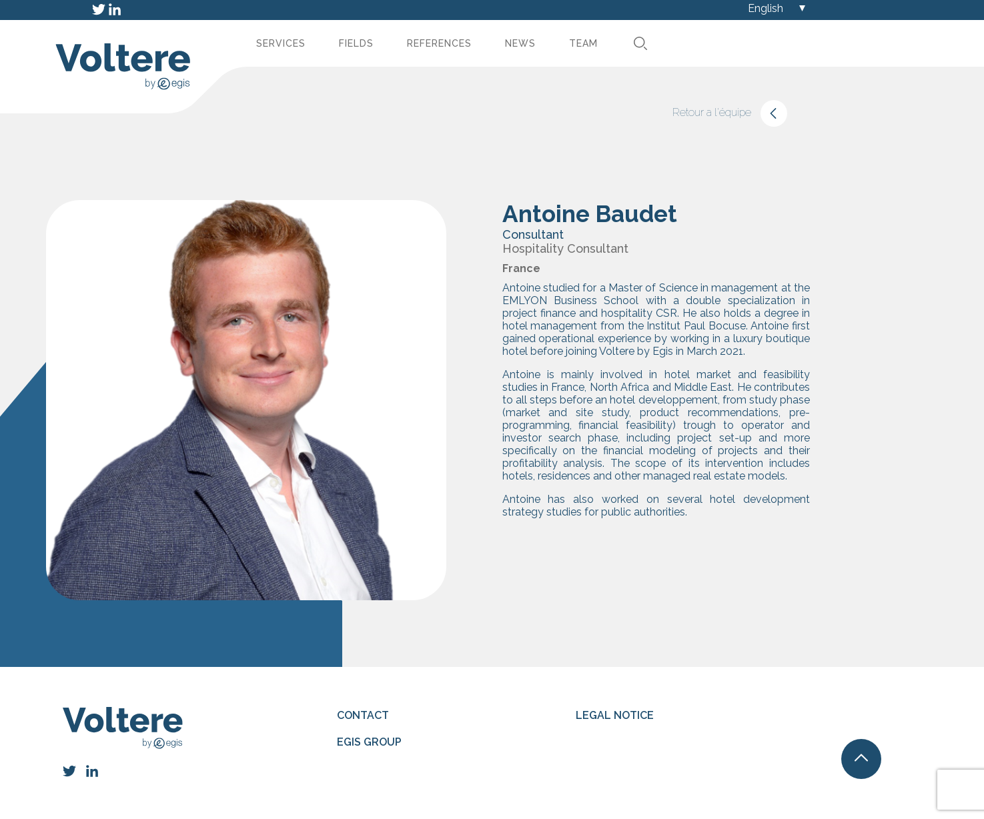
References (439, 43)
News (520, 43)
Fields (356, 43)
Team (583, 43)
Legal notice (615, 715)
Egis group (369, 742)
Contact (363, 715)
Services (281, 43)
